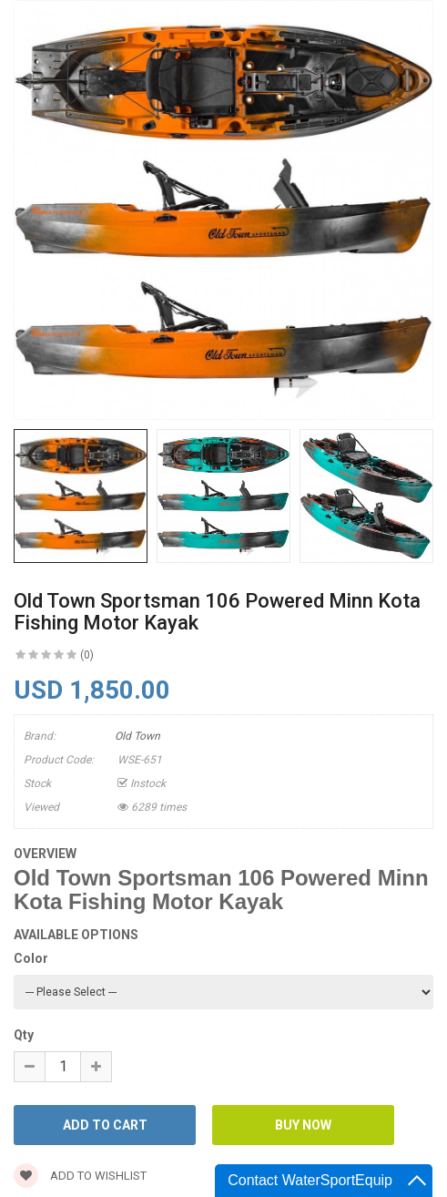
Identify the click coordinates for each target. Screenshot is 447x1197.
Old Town (137, 736)
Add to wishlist (80, 1175)
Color (31, 958)
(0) (87, 655)
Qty (24, 1035)
